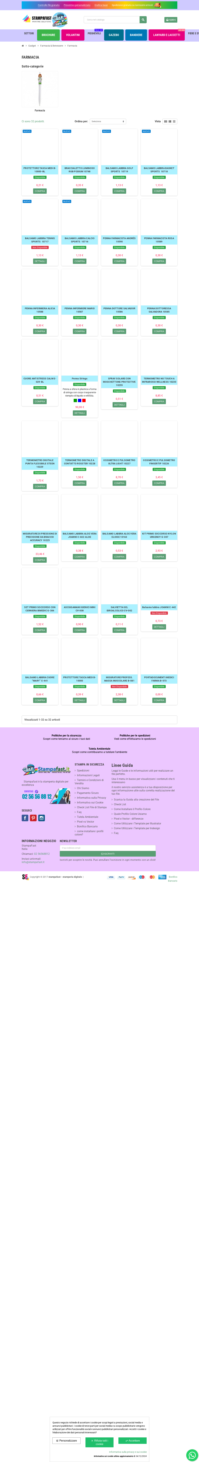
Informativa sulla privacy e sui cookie (128, 1452)
